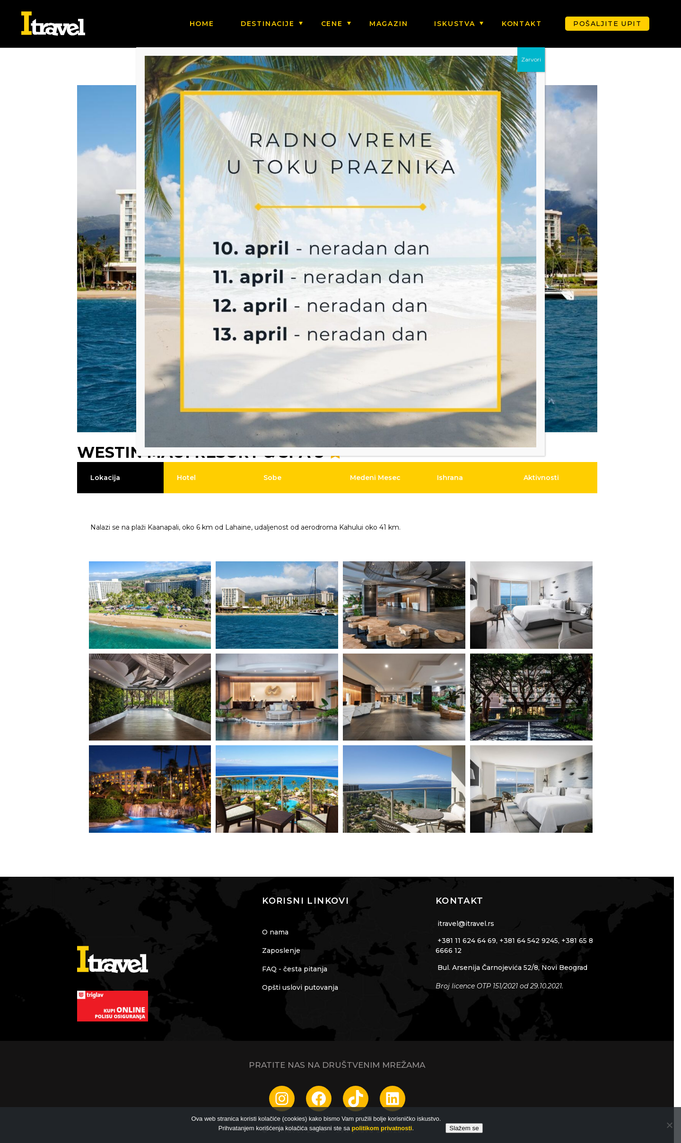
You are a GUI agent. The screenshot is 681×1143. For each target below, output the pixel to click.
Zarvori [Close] (531, 59)
